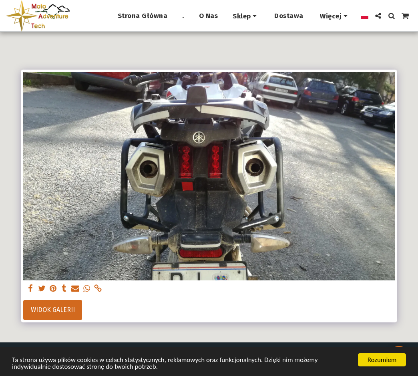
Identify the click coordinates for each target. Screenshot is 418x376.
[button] (378, 15)
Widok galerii (53, 310)
